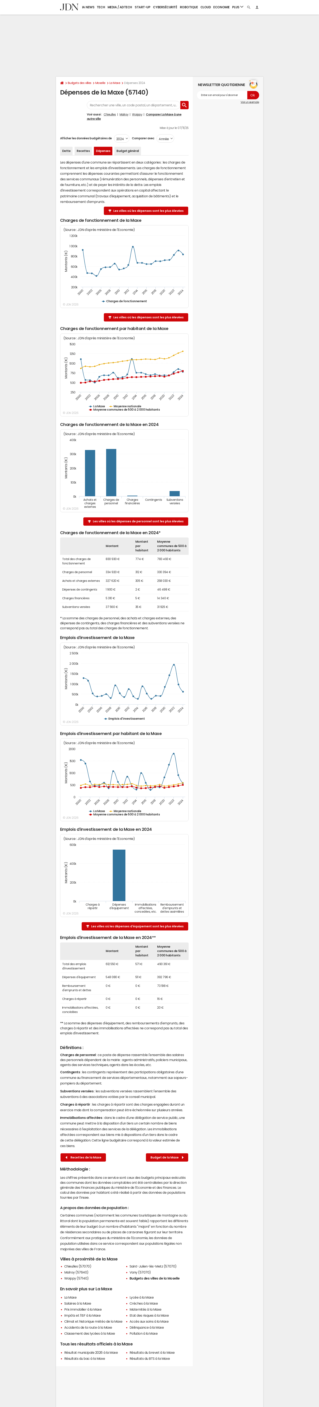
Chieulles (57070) (77, 1266)
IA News (88, 7)
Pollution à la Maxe (144, 1333)
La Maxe (114, 82)
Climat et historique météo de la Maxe (93, 1321)
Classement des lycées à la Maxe (89, 1333)
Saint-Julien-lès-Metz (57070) (153, 1266)
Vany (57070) (140, 1272)
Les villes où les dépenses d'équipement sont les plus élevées (137, 926)
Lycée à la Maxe (142, 1297)
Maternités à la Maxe (145, 1309)
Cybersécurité (165, 7)
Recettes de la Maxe (83, 1157)
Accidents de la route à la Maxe (88, 1327)
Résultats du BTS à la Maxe (150, 1358)
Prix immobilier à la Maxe (83, 1309)
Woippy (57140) (76, 1278)
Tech (101, 7)
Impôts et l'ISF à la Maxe (82, 1315)
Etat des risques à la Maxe (149, 1315)
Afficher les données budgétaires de (86, 138)
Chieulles (110, 114)
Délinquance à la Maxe (147, 1327)
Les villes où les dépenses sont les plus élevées (148, 210)
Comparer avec (142, 138)
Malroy (124, 114)
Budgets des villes (79, 82)
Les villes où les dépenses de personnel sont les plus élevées (138, 521)
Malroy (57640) (76, 1272)
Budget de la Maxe (167, 1157)
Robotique (189, 7)
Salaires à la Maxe (77, 1303)
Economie (221, 7)
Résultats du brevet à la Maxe (152, 1352)
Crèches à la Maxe (144, 1303)
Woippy (137, 114)
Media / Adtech (120, 7)
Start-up (142, 7)
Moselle (100, 82)
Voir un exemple (250, 102)
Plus (237, 7)
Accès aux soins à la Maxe (149, 1321)
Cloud (205, 7)
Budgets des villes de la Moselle (155, 1278)
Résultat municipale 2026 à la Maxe (91, 1352)
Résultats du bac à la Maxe (84, 1358)
